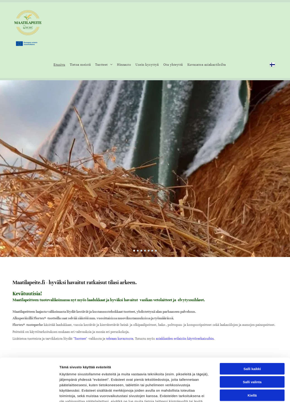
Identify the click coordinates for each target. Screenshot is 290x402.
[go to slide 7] (156, 251)
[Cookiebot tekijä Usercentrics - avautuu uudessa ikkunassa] (29, 393)
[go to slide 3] (141, 251)
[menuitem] (59, 64)
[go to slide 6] (152, 251)
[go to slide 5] (149, 251)
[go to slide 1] (134, 251)
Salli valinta (252, 345)
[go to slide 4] (145, 251)
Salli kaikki (252, 332)
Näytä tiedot (242, 393)
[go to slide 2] (138, 251)
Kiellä (252, 359)
